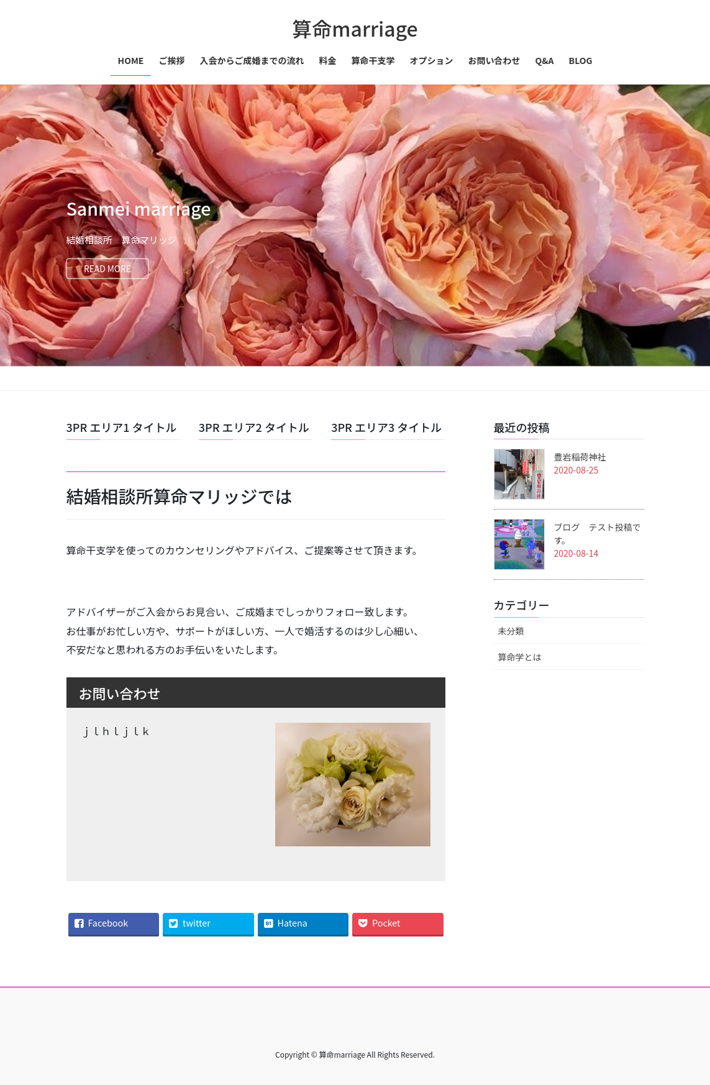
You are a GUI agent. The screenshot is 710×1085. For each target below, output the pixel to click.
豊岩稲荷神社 (580, 457)
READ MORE (110, 268)
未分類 (511, 631)
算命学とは (520, 657)
